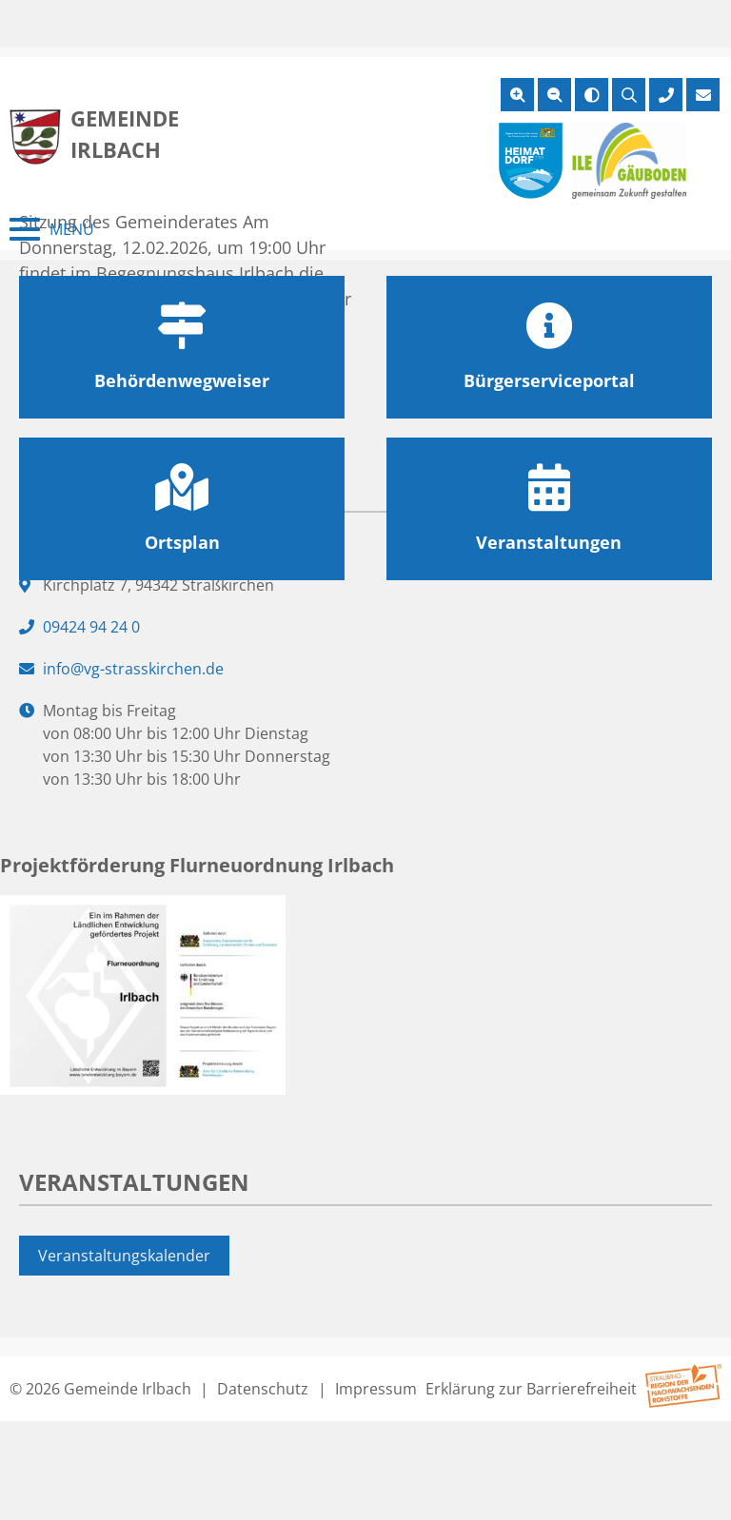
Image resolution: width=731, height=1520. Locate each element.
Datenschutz (262, 1388)
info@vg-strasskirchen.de (133, 668)
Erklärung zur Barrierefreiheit (531, 1388)
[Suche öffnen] (628, 94)
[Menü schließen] (52, 229)
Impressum (376, 1388)
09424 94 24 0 (91, 626)
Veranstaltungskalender (124, 1255)
